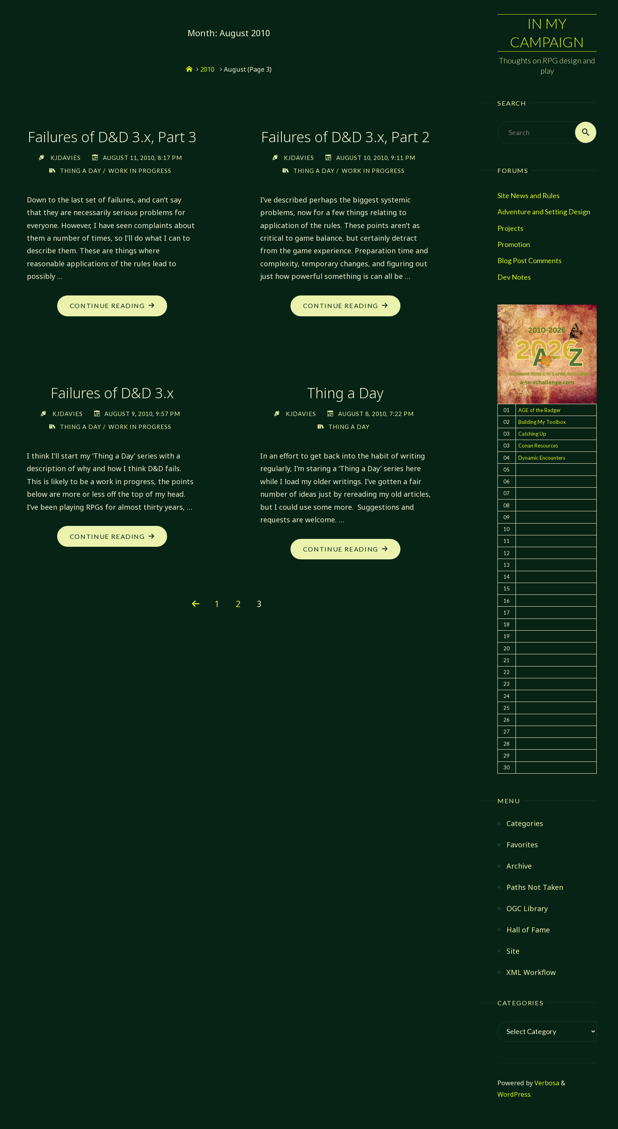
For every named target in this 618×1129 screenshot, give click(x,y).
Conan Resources (538, 446)
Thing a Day (80, 170)
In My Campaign (547, 33)
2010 (207, 69)
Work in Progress (139, 170)
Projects (510, 228)
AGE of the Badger (539, 410)
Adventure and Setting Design (543, 211)
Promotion (513, 244)
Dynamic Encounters (541, 458)
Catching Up (532, 434)
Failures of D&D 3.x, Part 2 (345, 137)
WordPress (514, 1094)
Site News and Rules (528, 195)
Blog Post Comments (529, 260)
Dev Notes (514, 277)
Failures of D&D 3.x (112, 393)
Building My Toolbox (542, 422)
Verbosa (546, 1083)
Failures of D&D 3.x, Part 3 (112, 137)
